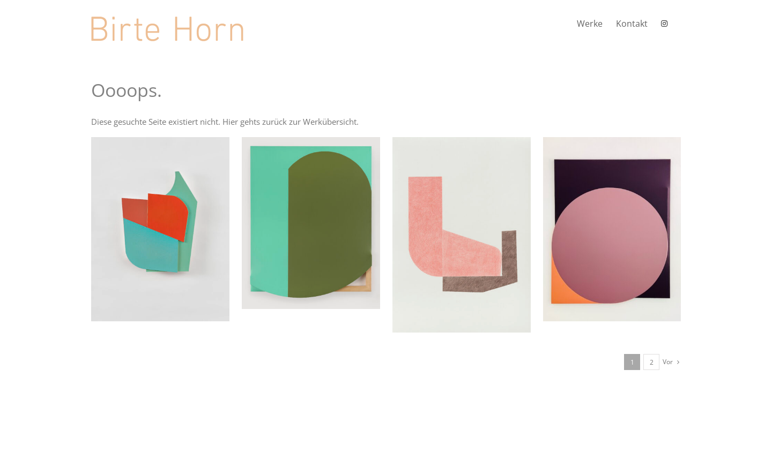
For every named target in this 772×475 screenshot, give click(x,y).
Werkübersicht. (331, 121)
